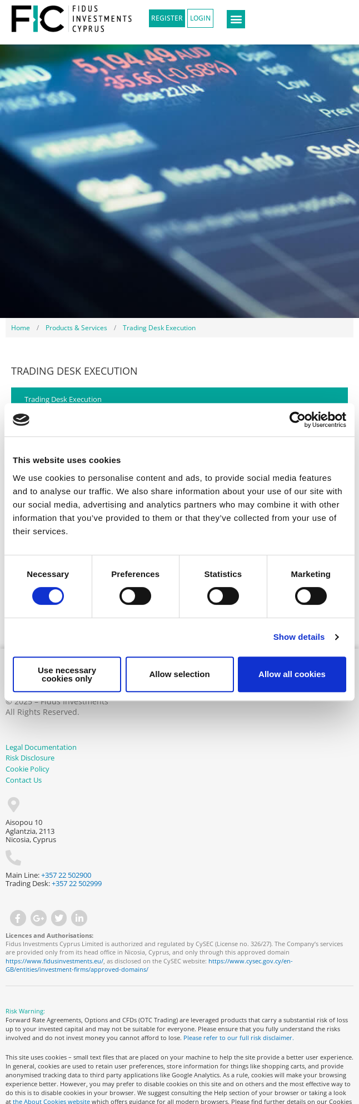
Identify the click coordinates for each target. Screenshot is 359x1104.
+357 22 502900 (66, 875)
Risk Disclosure (30, 758)
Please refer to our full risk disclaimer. (239, 1037)
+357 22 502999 (77, 883)
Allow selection (179, 674)
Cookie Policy (27, 769)
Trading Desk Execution (63, 399)
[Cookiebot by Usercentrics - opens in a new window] (297, 419)
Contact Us (24, 780)
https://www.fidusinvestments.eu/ (54, 961)
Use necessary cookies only (67, 674)
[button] (236, 19)
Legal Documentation (41, 747)
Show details (299, 636)
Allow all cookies (292, 674)
